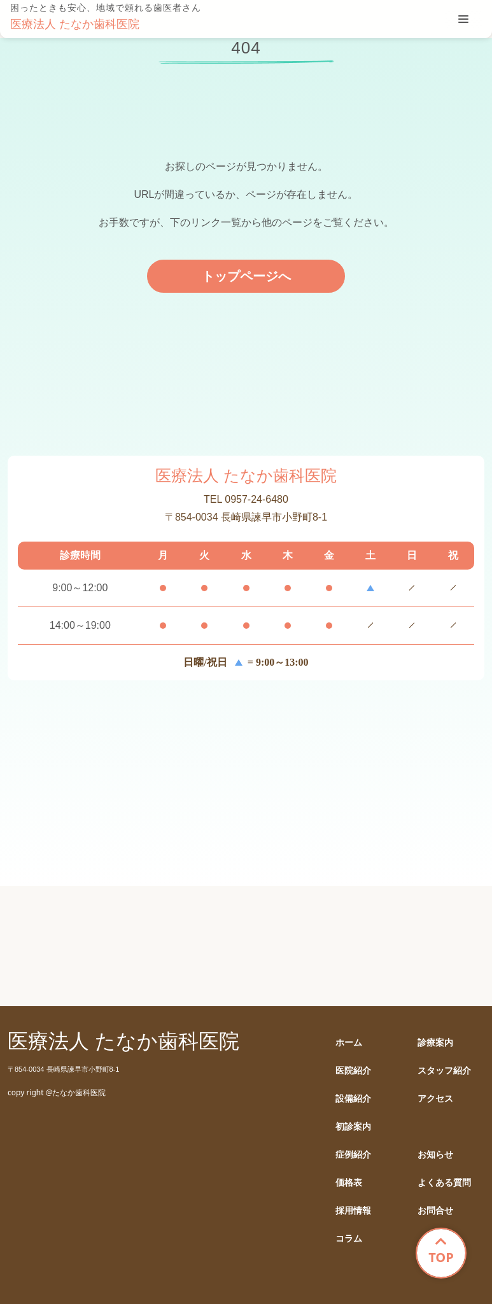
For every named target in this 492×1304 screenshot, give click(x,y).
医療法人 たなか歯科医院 (74, 24)
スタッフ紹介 (444, 1071)
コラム (348, 1239)
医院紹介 (353, 1071)
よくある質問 (444, 1183)
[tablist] (463, 19)
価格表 (348, 1183)
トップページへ (246, 276)
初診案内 (353, 1127)
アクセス (435, 1099)
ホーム (348, 1043)
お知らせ (435, 1155)
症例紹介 (353, 1155)
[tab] (463, 19)
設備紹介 (353, 1099)
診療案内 (435, 1043)
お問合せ (435, 1211)
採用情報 (353, 1211)
